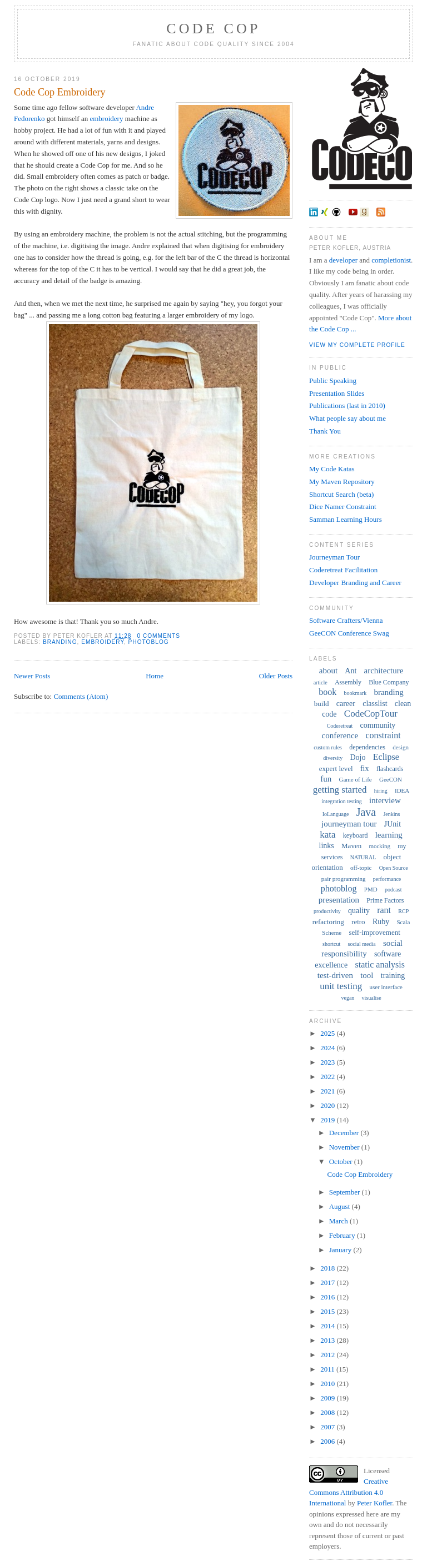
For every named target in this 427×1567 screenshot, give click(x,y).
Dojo (358, 757)
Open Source (393, 868)
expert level (336, 768)
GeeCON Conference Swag (349, 633)
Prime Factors (385, 900)
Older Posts (275, 676)
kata (327, 834)
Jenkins (391, 814)
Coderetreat (340, 726)
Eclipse (386, 757)
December (345, 1132)
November (345, 1147)
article (320, 682)
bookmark (355, 693)
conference (339, 735)
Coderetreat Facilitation (343, 570)
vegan (347, 998)
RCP (403, 911)
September (345, 1192)
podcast (393, 889)
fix (364, 768)
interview (385, 800)
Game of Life (355, 779)
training (393, 975)
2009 (328, 1398)
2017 (328, 1282)
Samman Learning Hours (345, 519)
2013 (328, 1340)
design (401, 747)
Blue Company (389, 682)
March (339, 1221)
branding (60, 642)
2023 (328, 1062)
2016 (328, 1297)
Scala (403, 922)
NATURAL (363, 857)
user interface (386, 987)
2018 (328, 1268)
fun (325, 778)
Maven (351, 846)
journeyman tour (349, 823)
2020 (328, 1105)
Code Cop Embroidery (60, 92)
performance (387, 879)
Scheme (331, 932)
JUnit (392, 824)
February (343, 1235)
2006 (328, 1441)
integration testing (341, 801)
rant (384, 910)
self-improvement (374, 932)
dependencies (367, 747)
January (341, 1250)
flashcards (390, 769)
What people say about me (347, 418)
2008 (328, 1412)
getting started (340, 789)
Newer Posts (32, 676)
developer (343, 260)
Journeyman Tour (334, 557)
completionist (391, 260)
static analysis (380, 964)
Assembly (348, 682)
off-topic (360, 867)
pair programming (343, 878)
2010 (328, 1383)
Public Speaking (332, 380)
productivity (327, 911)
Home (154, 676)
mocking (379, 846)
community (378, 725)
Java (366, 812)
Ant (350, 671)
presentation (339, 899)
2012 (328, 1355)
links (326, 846)
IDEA (402, 790)
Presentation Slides (336, 393)
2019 (328, 1120)
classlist (375, 703)
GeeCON (390, 779)
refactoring (328, 922)
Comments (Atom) (80, 696)
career (345, 703)
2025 (328, 1033)
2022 (328, 1076)
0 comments (158, 636)
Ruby (381, 922)
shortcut (331, 944)
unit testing (341, 986)
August (340, 1206)
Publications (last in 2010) (347, 405)
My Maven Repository (342, 481)
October (341, 1161)
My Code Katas (332, 469)
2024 (328, 1048)
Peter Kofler (374, 1503)
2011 (328, 1369)
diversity (332, 758)
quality (359, 910)
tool (366, 975)
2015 (328, 1311)
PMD (371, 889)
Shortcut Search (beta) (341, 494)
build (321, 703)
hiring (381, 791)
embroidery (106, 118)
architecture (384, 670)
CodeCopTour (371, 713)
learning (389, 834)
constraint (383, 735)
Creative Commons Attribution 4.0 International (348, 1492)
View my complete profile (357, 345)
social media (362, 944)
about (328, 670)
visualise (371, 998)
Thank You (325, 431)
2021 (328, 1091)
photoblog (148, 642)
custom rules (328, 747)
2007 (328, 1427)
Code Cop (213, 29)
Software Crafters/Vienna (346, 620)
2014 (328, 1326)
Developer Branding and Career (355, 582)
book (327, 692)
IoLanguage (335, 814)
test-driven (335, 975)
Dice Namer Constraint (342, 506)
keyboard (355, 835)
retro (358, 922)
